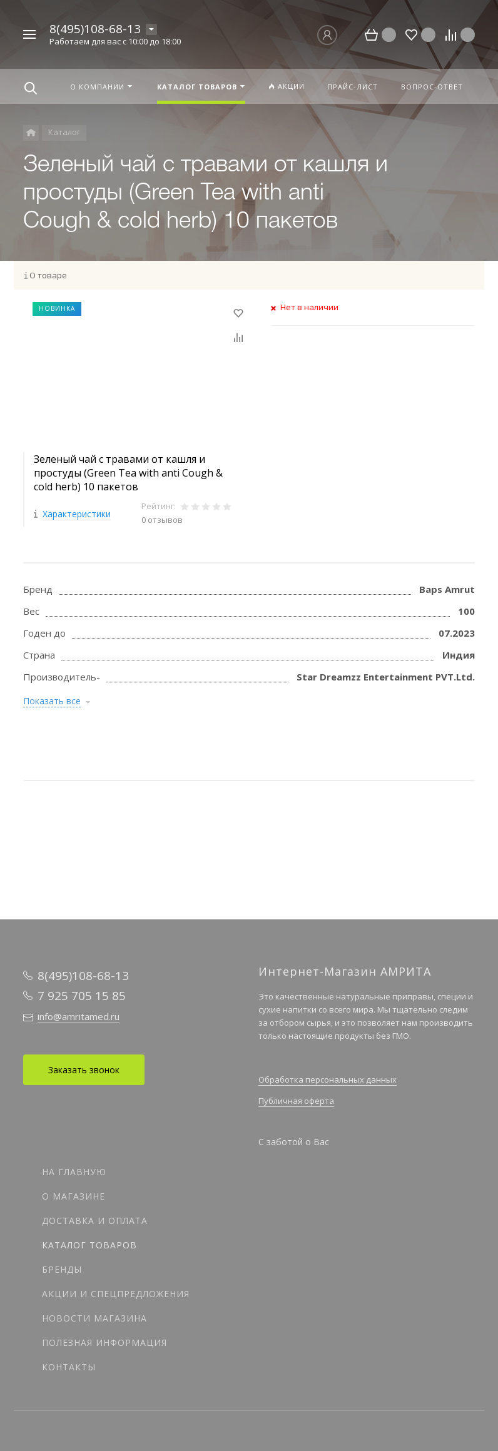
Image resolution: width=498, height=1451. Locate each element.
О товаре (48, 275)
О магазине (73, 1196)
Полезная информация (104, 1342)
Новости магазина (94, 1318)
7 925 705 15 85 (82, 996)
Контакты (69, 1367)
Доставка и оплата (95, 1220)
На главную (74, 1172)
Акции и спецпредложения (116, 1294)
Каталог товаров (89, 1245)
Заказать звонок (83, 1070)
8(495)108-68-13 (95, 29)
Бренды (62, 1269)
